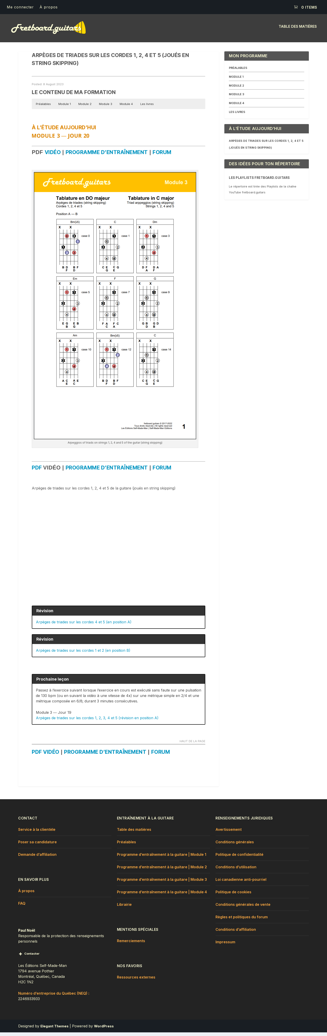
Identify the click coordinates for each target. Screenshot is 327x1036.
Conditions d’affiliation (236, 933)
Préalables (126, 845)
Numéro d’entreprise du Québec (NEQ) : (53, 996)
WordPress (104, 1029)
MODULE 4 (236, 106)
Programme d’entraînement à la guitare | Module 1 (161, 858)
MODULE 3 (236, 98)
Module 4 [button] (126, 107)
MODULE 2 (236, 89)
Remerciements (131, 944)
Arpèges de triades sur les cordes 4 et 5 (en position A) (83, 625)
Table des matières (298, 30)
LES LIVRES (237, 115)
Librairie (124, 908)
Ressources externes (136, 980)
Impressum (225, 945)
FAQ (21, 906)
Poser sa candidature (37, 845)
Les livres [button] (147, 107)
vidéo (53, 156)
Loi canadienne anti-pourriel (241, 883)
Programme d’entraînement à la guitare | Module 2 (162, 870)
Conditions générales (235, 845)
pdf (37, 471)
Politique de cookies (233, 895)
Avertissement (229, 833)
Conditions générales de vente (243, 908)
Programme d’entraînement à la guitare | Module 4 (162, 895)
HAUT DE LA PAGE (192, 744)
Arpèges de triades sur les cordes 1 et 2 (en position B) (83, 654)
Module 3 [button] (105, 107)
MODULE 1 (236, 80)
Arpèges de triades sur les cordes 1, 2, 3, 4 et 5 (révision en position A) (97, 721)
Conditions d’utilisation (236, 870)
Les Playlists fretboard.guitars (259, 181)
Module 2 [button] (85, 107)
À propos (49, 7)
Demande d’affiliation (37, 858)
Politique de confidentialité (239, 858)
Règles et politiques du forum (242, 920)
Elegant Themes (54, 1029)
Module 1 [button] (64, 107)
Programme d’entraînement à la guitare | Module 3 (162, 883)
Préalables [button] (43, 107)
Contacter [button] (29, 957)
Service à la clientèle (36, 833)
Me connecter (20, 7)
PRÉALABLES (238, 71)
